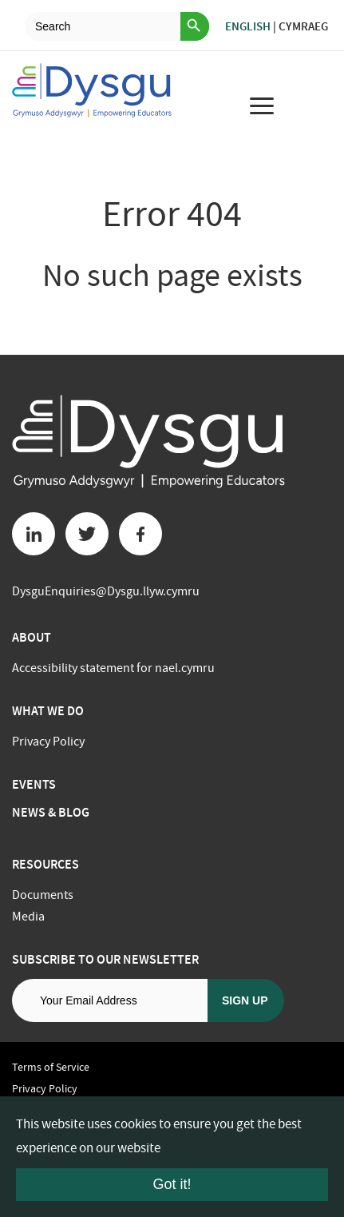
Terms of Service (50, 1067)
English (248, 26)
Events (34, 784)
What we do (48, 710)
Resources (45, 864)
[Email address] (110, 1000)
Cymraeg (303, 26)
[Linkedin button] (33, 533)
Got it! (171, 1184)
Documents (42, 895)
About (31, 637)
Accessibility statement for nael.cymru (113, 668)
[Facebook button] (140, 533)
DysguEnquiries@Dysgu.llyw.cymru (106, 591)
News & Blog (50, 812)
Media (28, 917)
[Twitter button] (87, 533)
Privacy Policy (48, 742)
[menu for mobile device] (262, 105)
